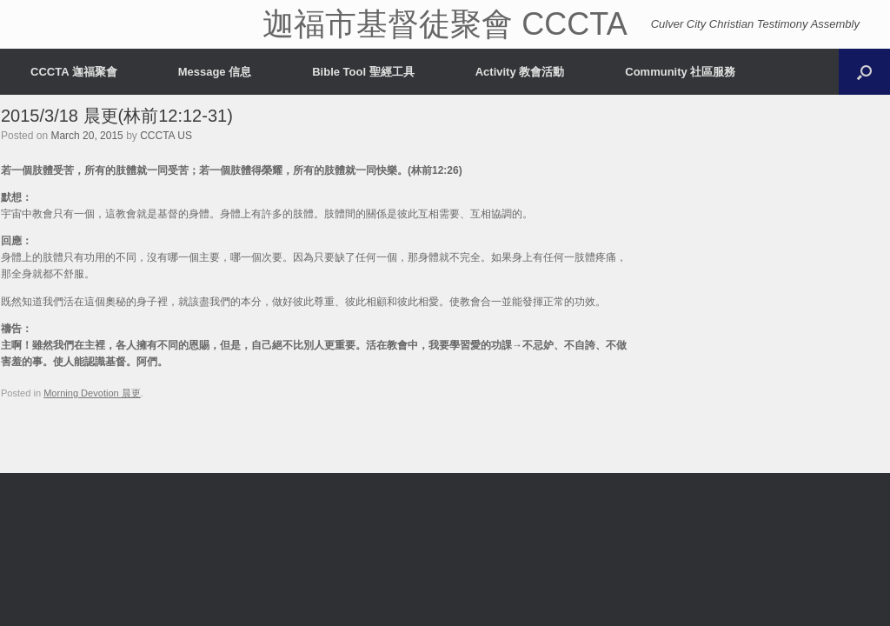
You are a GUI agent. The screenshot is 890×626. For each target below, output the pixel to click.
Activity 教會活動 (520, 71)
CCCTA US (166, 136)
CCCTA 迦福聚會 (73, 71)
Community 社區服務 (680, 71)
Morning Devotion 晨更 (92, 393)
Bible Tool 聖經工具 (363, 71)
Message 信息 (215, 71)
